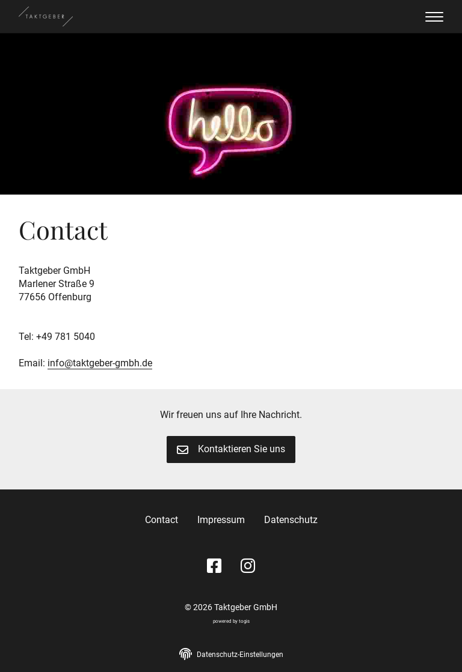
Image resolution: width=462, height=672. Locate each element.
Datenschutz (291, 519)
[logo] (46, 16)
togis (244, 621)
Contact (161, 519)
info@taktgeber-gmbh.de (100, 363)
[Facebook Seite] (214, 567)
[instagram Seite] (248, 567)
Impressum (221, 519)
